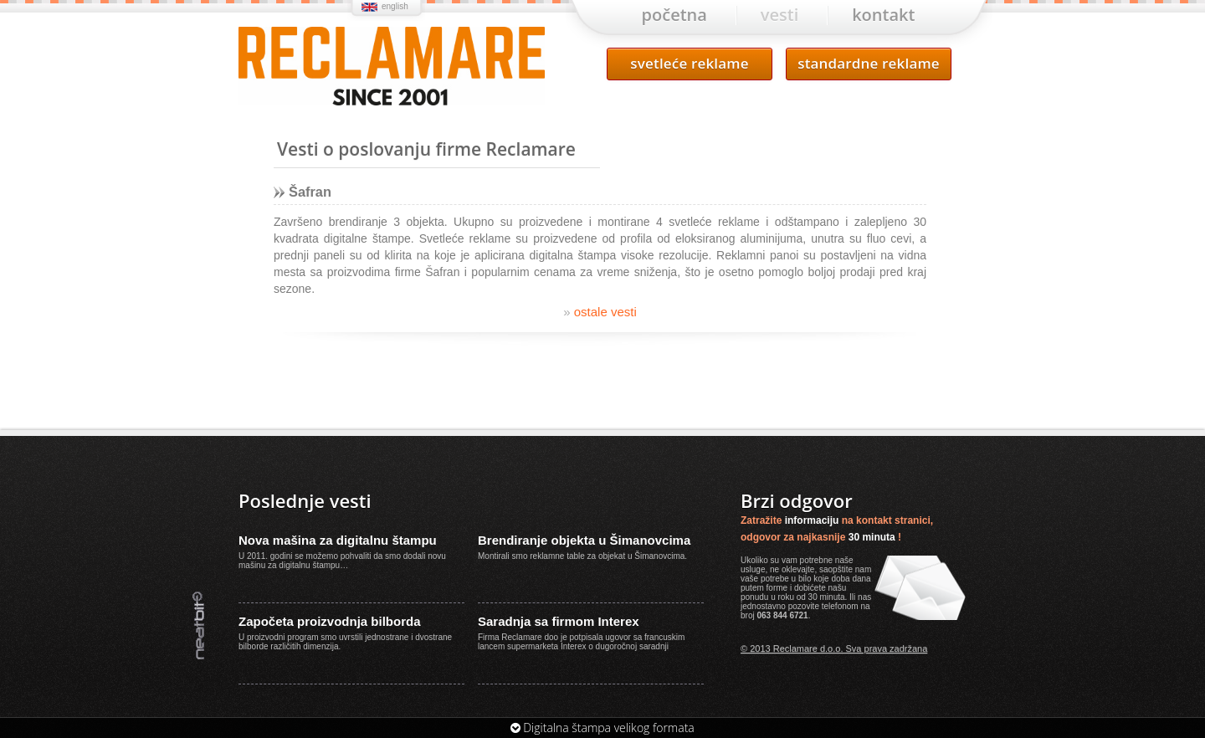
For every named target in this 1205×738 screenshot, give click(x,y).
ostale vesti (600, 312)
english (395, 6)
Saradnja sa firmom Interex (558, 621)
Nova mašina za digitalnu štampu (337, 540)
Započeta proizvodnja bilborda (329, 621)
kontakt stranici (893, 520)
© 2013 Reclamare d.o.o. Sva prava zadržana (834, 648)
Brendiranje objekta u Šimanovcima (584, 540)
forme (777, 587)
